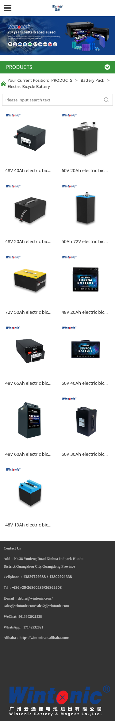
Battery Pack (92, 80)
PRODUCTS (61, 80)
